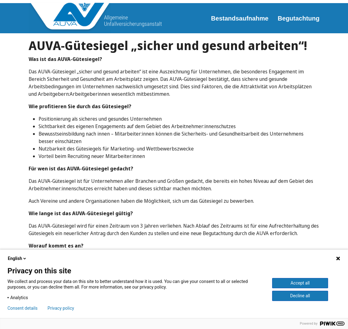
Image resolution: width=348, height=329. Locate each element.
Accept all (300, 282)
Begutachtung (298, 18)
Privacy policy (61, 308)
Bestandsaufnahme (240, 18)
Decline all (300, 295)
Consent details (22, 308)
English (17, 258)
